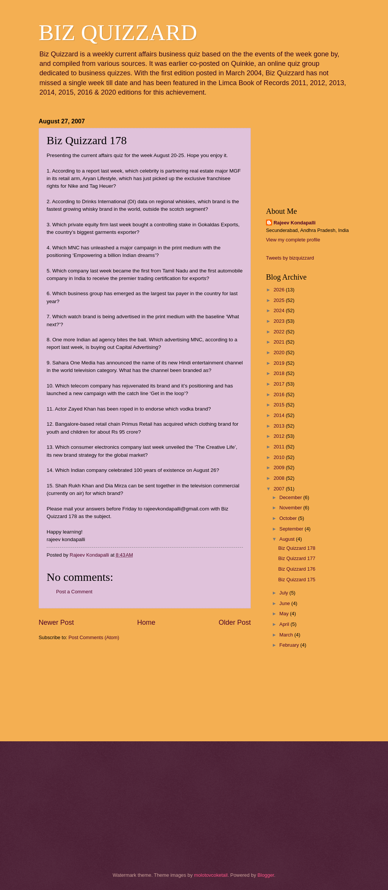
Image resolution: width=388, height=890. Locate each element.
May (284, 613)
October (288, 518)
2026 (280, 290)
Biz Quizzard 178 (296, 548)
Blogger (265, 875)
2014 (280, 415)
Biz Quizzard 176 (296, 569)
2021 (280, 342)
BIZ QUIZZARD (118, 32)
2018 (280, 373)
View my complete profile (293, 240)
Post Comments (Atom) (94, 637)
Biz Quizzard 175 (296, 579)
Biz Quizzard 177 (296, 558)
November (291, 507)
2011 (280, 447)
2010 (280, 457)
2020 (280, 352)
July (284, 593)
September (292, 529)
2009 (280, 467)
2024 (280, 310)
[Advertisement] (76, 690)
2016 (280, 394)
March (286, 635)
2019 (280, 363)
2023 (280, 321)
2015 (280, 405)
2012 (280, 436)
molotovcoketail (211, 875)
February (289, 645)
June (285, 603)
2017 (280, 384)
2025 (280, 300)
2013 (280, 426)
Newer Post (56, 622)
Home (146, 622)
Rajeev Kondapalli (295, 223)
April (284, 624)
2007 (280, 489)
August (287, 539)
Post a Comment (74, 591)
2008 (280, 478)
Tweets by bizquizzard (290, 258)
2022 (280, 332)
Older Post (235, 622)
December (291, 497)
